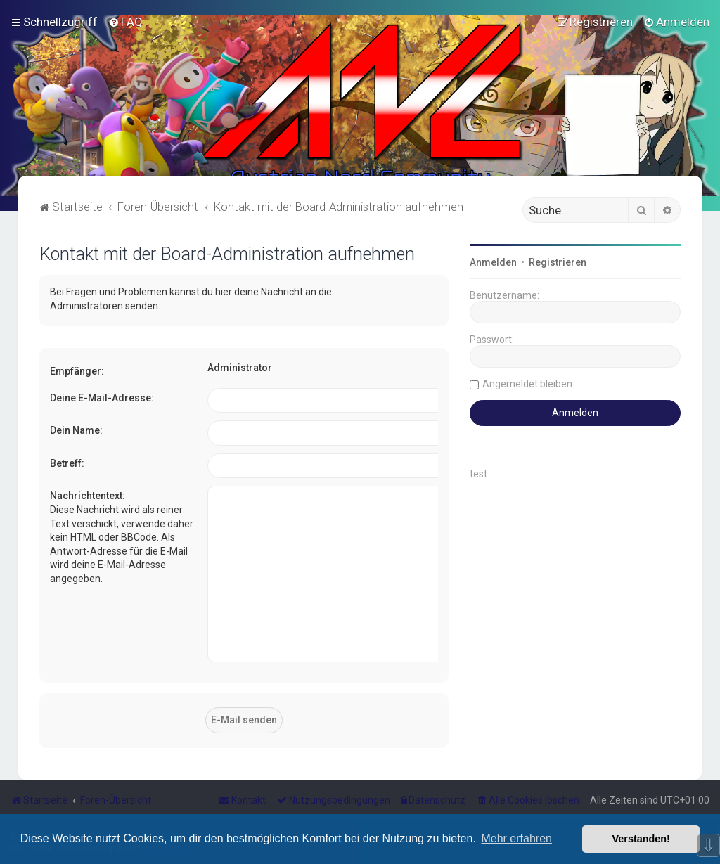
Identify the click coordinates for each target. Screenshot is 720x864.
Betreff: (67, 463)
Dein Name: (76, 430)
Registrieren (557, 262)
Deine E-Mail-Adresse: (102, 398)
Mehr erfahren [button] (516, 838)
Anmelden (493, 262)
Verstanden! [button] (641, 838)
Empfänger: (77, 371)
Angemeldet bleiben (527, 383)
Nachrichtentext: (87, 495)
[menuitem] (125, 22)
